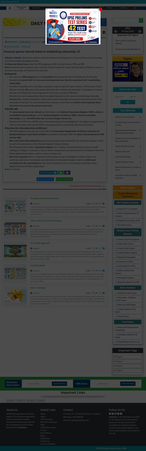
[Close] (100, 9)
